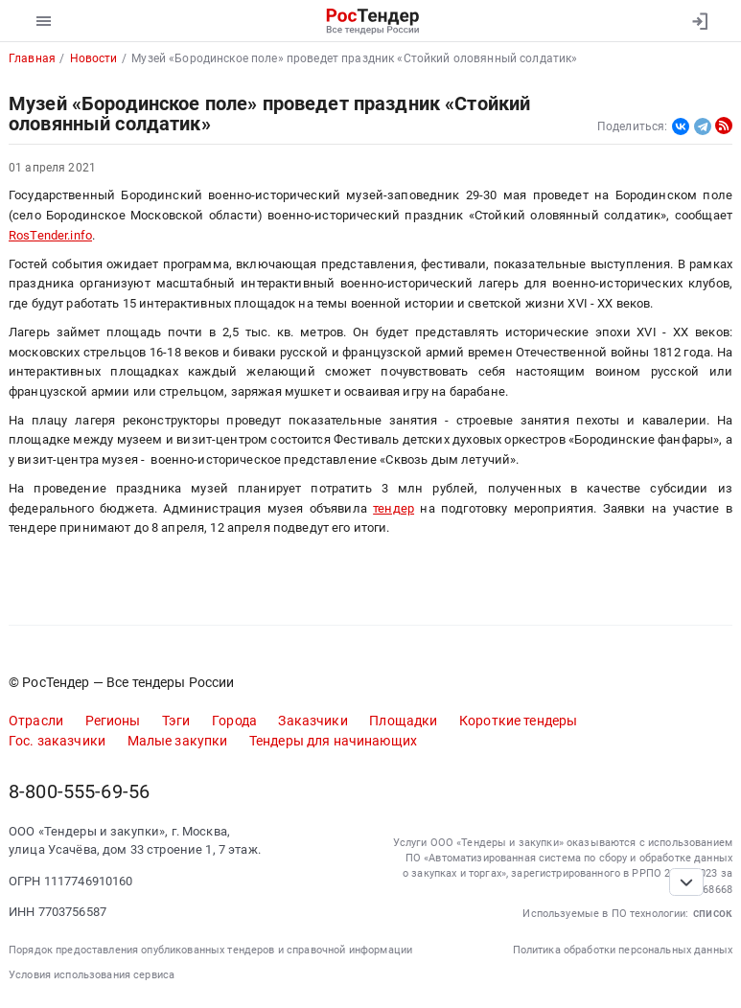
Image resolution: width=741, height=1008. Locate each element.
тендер (393, 508)
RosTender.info (50, 235)
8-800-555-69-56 (79, 792)
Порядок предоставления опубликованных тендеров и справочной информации (210, 950)
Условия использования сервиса (91, 975)
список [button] (712, 913)
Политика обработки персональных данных (622, 950)
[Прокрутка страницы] (686, 882)
